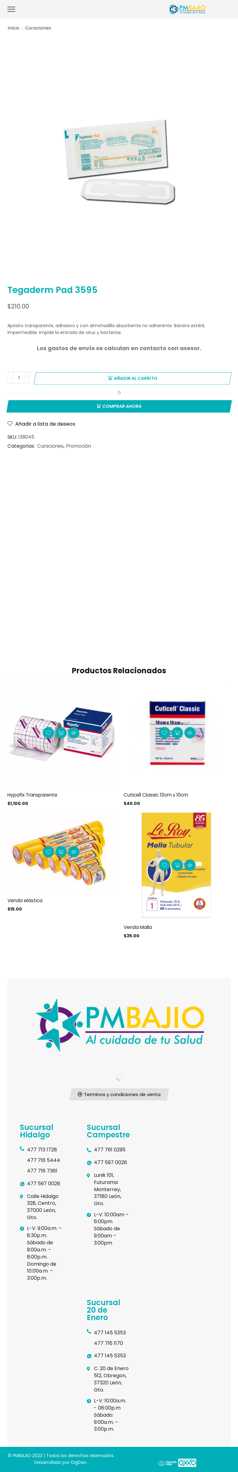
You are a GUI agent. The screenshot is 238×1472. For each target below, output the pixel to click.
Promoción (78, 444)
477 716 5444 (43, 1159)
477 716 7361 (42, 1169)
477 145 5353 (110, 1331)
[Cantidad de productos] (19, 378)
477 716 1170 (108, 1342)
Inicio (14, 28)
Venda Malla (139, 926)
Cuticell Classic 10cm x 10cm (158, 793)
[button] (119, 1093)
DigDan (78, 1462)
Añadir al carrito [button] (61, 731)
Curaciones (38, 28)
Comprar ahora (122, 404)
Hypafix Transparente (34, 793)
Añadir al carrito (135, 378)
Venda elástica (25, 899)
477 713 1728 (42, 1148)
